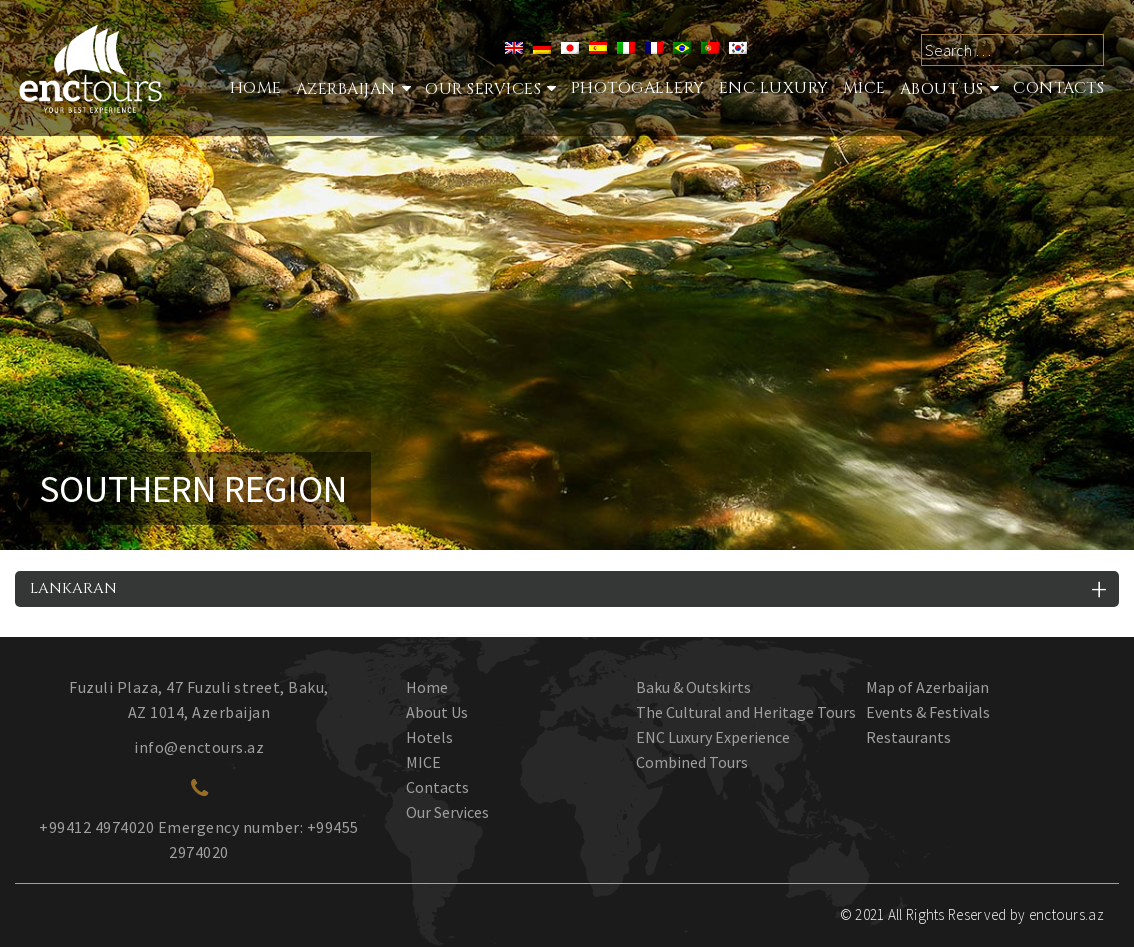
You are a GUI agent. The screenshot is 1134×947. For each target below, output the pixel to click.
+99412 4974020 (96, 827)
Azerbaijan (346, 89)
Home (256, 88)
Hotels (429, 737)
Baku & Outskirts (693, 687)
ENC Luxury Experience (713, 737)
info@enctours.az (199, 747)
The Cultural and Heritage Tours (746, 712)
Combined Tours (692, 762)
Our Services (447, 812)
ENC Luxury (774, 88)
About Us (942, 89)
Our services (483, 89)
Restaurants (908, 737)
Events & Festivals (928, 712)
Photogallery (638, 88)
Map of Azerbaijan (927, 687)
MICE (864, 88)
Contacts (1058, 88)
